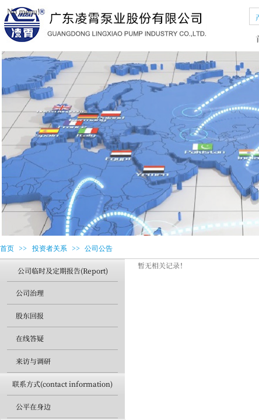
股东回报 (30, 315)
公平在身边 (33, 406)
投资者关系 (49, 248)
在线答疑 (30, 338)
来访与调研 (33, 361)
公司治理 (30, 293)
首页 (7, 248)
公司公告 (99, 248)
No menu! (23, 12)
